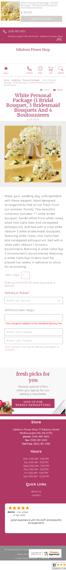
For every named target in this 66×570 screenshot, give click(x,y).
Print (45, 90)
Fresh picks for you (33, 383)
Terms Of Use (24, 554)
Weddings (16, 80)
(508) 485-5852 (16, 31)
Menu (6, 73)
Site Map (45, 558)
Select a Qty (12, 274)
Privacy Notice (42, 554)
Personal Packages (31, 80)
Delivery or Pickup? (17, 292)
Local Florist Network (26, 558)
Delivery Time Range (20, 310)
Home (6, 80)
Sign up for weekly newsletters (33, 403)
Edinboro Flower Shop (33, 50)
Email (58, 90)
